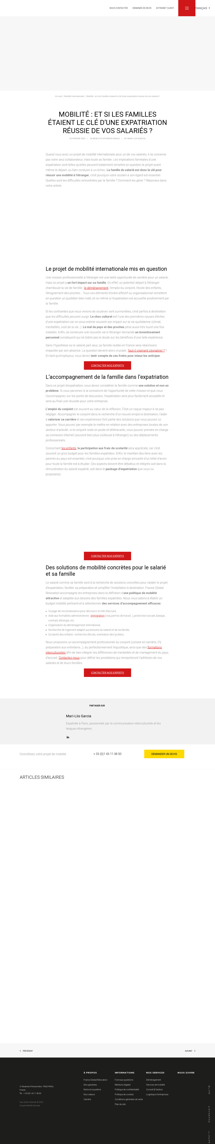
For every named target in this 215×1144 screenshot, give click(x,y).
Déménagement (153, 1080)
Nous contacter (119, 8)
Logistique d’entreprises (157, 1094)
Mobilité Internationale (74, 96)
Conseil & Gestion (154, 1089)
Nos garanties (90, 1085)
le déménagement (96, 288)
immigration (97, 615)
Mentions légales (123, 1085)
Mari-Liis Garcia (137, 139)
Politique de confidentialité (127, 1089)
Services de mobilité (155, 1085)
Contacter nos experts (107, 365)
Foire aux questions (124, 1080)
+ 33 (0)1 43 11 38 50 (107, 754)
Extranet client (165, 8)
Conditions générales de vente (129, 1099)
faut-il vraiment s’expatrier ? (146, 350)
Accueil (58, 96)
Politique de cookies (124, 1094)
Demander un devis (164, 754)
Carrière (87, 1099)
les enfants (69, 448)
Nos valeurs (89, 1094)
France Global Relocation (95, 1080)
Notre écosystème (92, 1089)
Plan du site (120, 1104)
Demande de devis (142, 8)
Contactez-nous (69, 658)
